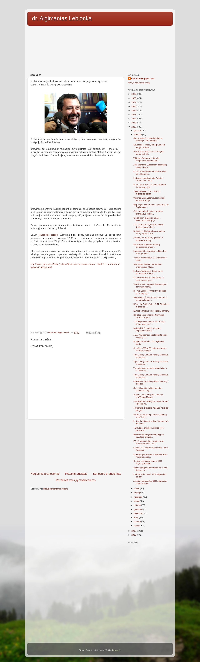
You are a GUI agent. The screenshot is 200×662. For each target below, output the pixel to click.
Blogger (116, 650)
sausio (137, 526)
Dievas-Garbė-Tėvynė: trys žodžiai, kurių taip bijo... (149, 292)
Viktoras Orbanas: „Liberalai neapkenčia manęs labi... (146, 159)
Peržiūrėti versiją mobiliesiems (76, 480)
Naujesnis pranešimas (45, 473)
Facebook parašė (48, 235)
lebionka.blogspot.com (142, 78)
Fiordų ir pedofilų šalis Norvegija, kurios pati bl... (148, 152)
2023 (134, 106)
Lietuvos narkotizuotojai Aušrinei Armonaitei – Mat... (148, 179)
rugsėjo (137, 493)
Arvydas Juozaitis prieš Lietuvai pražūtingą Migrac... (148, 395)
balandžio (139, 513)
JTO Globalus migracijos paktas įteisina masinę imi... (148, 225)
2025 (134, 98)
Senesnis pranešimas (107, 473)
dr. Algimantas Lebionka (62, 18)
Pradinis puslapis (76, 473)
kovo (136, 517)
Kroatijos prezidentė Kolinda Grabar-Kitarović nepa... (150, 455)
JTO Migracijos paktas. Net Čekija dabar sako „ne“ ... (149, 322)
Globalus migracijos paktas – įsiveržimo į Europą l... (146, 219)
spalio (137, 488)
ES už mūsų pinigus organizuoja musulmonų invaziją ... (148, 442)
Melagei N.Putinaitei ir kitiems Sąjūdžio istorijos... (147, 329)
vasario (137, 521)
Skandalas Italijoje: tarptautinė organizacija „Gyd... (147, 265)
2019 (134, 123)
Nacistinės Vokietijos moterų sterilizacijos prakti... (146, 245)
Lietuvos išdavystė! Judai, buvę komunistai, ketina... (148, 272)
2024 (134, 102)
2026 (134, 94)
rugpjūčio (138, 497)
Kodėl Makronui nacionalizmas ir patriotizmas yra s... (148, 278)
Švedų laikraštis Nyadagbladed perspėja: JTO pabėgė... (147, 139)
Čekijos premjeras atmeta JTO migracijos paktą (147, 462)
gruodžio (138, 130)
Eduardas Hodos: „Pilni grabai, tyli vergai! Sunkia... (149, 146)
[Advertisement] (100, 48)
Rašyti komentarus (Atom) (55, 489)
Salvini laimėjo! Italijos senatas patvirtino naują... (147, 389)
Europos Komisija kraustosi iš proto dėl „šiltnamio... (149, 172)
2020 (134, 118)
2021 (134, 114)
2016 (134, 535)
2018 (134, 127)
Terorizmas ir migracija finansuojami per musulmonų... (150, 285)
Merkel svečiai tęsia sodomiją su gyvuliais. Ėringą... (148, 435)
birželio (137, 505)
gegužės (138, 509)
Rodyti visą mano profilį (139, 83)
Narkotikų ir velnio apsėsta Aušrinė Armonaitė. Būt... (149, 185)
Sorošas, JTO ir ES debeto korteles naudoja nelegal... (149, 349)
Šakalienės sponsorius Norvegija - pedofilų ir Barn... (149, 316)
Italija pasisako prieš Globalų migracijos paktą (146, 192)
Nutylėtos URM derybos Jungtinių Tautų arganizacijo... (149, 232)
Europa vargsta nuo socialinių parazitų (151, 311)
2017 (134, 531)
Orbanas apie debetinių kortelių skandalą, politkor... (148, 212)
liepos (137, 501)
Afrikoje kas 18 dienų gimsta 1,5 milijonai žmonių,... (148, 239)
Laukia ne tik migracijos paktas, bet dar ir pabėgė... (149, 252)
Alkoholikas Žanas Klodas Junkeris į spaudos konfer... (150, 298)
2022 (134, 110)
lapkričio (138, 134)
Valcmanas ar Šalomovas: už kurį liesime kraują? (149, 199)
